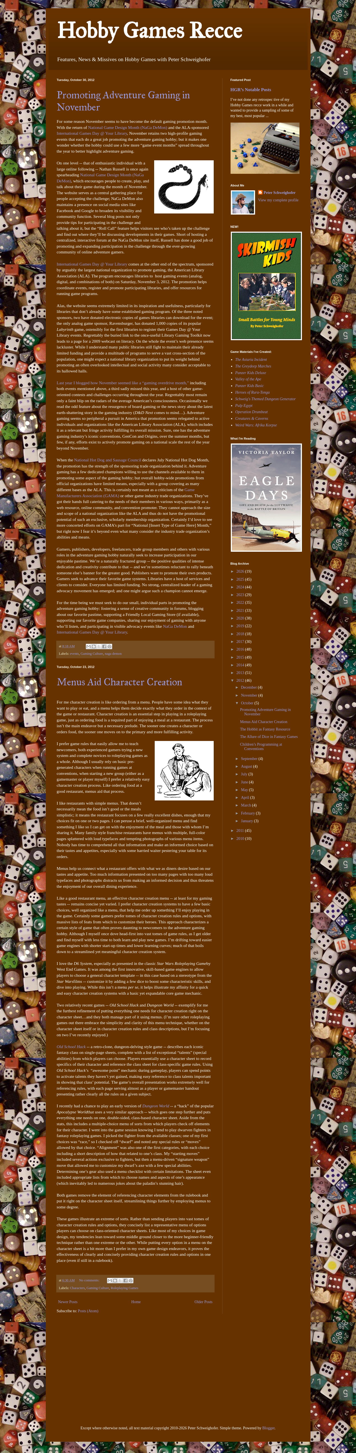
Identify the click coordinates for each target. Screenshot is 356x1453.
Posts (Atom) (88, 1311)
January (247, 821)
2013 (240, 673)
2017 (240, 642)
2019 (240, 626)
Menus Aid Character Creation (119, 682)
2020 (240, 618)
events (74, 654)
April (245, 798)
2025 (240, 579)
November (249, 695)
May (245, 790)
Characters (77, 1288)
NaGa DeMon (175, 626)
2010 (240, 839)
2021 (240, 610)
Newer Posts (67, 1302)
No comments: (89, 1280)
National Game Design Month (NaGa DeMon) (127, 127)
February (248, 813)
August (247, 766)
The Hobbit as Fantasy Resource (265, 729)
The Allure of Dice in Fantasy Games (269, 737)
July (244, 774)
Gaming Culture (92, 654)
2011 (240, 831)
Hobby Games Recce (149, 30)
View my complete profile (278, 200)
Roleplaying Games (124, 1288)
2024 (240, 587)
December (249, 687)
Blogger (268, 1428)
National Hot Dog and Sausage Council (107, 460)
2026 (240, 571)
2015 (240, 657)
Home (136, 1302)
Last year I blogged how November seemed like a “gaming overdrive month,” (123, 382)
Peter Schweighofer (280, 193)
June (245, 782)
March (246, 805)
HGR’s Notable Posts (251, 89)
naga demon (113, 654)
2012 (240, 680)
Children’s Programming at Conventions (261, 746)
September (249, 759)
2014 (240, 665)
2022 (240, 602)
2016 (240, 649)
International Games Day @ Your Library (92, 133)
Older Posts (204, 1302)
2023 (240, 595)
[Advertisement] (247, 883)
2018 (240, 634)
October (248, 703)
